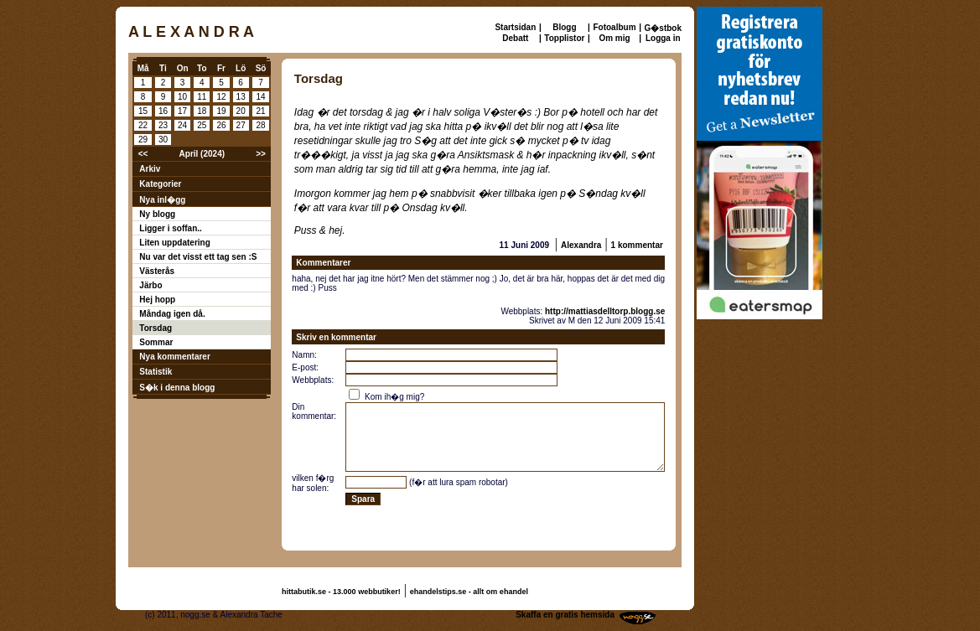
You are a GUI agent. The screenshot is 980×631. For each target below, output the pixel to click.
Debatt (515, 38)
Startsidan (515, 27)
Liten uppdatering (174, 242)
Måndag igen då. (172, 313)
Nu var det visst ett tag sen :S (198, 256)
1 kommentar (637, 245)
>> (261, 153)
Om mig (614, 38)
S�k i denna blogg (177, 387)
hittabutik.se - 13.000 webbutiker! (341, 591)
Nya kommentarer (174, 356)
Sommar (156, 342)
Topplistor (564, 38)
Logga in (663, 38)
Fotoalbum (614, 27)
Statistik (155, 371)
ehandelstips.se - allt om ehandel (469, 591)
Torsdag (155, 328)
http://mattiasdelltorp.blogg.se (605, 311)
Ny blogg (157, 214)
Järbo (150, 285)
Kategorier (160, 184)
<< (143, 153)
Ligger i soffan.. (170, 228)
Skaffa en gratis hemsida (565, 614)
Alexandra (581, 245)
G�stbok (663, 28)
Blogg (564, 27)
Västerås (156, 271)
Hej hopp (157, 299)
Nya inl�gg (162, 199)
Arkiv (149, 168)
